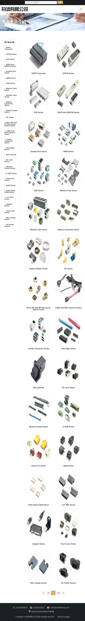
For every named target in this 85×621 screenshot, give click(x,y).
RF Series (10, 117)
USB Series (10, 83)
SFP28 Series (11, 54)
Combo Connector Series (8, 141)
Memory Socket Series (9, 167)
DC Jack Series (8, 160)
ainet (68, 617)
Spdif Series (11, 185)
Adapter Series (8, 205)
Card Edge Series (9, 148)
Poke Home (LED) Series (9, 191)
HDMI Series (11, 78)
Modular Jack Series (10, 96)
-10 (48, 593)
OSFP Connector (8, 48)
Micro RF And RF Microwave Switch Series (10, 124)
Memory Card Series (10, 89)
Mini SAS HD (11, 155)
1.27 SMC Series (9, 198)
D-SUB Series (11, 173)
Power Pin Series (9, 179)
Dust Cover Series (9, 212)
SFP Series (10, 59)
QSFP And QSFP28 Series (10, 65)
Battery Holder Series (10, 111)
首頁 (69, 23)
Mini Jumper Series (10, 218)
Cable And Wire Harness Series (9, 132)
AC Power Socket (9, 225)
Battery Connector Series (8, 103)
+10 (58, 593)
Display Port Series (10, 72)
